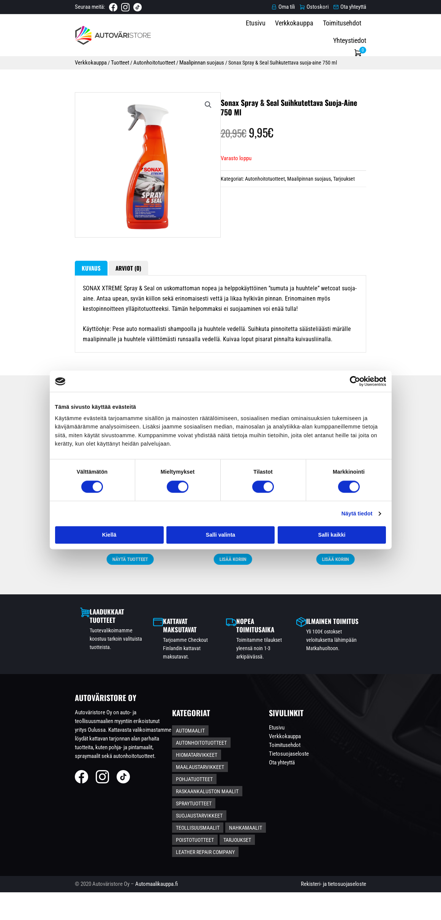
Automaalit (206, 793)
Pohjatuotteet (210, 818)
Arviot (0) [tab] (78, 331)
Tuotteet (64, 60)
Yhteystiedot (393, 34)
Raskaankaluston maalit (270, 818)
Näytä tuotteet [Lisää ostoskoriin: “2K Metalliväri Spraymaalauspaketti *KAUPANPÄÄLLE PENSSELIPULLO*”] (66, 654)
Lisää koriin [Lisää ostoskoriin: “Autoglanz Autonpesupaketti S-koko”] (272, 646)
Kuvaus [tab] (35, 331)
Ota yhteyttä (353, 824)
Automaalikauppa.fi (100, 909)
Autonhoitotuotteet (99, 60)
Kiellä (109, 535)
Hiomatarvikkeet (213, 806)
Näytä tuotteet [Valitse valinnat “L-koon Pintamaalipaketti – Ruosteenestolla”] (169, 654)
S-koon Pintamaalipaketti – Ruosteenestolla (375, 619)
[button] (187, 117)
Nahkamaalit (261, 843)
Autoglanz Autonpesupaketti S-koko (271, 615)
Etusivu (262, 34)
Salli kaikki (332, 535)
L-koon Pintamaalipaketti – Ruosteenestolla (169, 619)
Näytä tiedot (357, 513)
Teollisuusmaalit (214, 843)
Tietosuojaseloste (360, 816)
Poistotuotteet (211, 856)
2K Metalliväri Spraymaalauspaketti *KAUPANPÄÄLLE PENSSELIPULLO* (66, 619)
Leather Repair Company (221, 868)
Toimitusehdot (348, 34)
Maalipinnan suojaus (147, 60)
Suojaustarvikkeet (260, 831)
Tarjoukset (346, 215)
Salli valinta (220, 535)
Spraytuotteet (210, 831)
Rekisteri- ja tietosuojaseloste (389, 909)
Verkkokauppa (300, 34)
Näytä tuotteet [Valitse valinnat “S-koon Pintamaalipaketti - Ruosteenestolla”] (374, 654)
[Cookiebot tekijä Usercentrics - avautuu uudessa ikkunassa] (352, 381)
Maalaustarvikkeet (267, 806)
